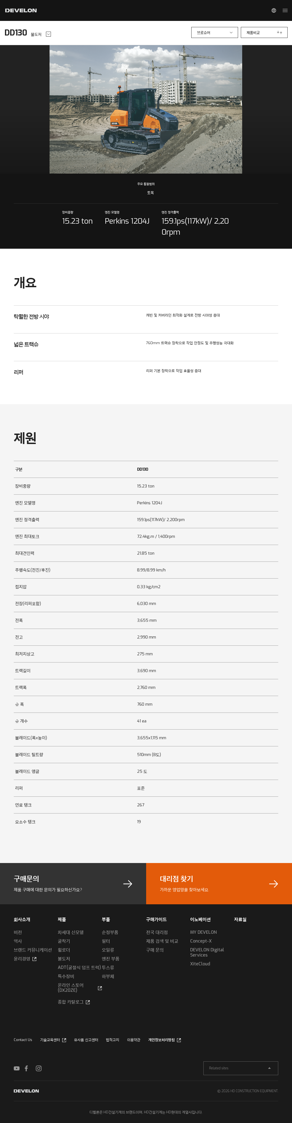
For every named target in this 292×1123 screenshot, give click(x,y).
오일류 (108, 950)
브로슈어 (203, 32)
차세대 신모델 (71, 932)
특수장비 (66, 976)
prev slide (75, 109)
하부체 (108, 976)
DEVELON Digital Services (207, 952)
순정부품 (110, 932)
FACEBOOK (30, 1068)
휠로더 (64, 950)
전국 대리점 (157, 932)
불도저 (64, 959)
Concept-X (201, 941)
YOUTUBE (19, 1068)
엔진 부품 (110, 959)
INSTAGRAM (41, 1068)
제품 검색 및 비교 (162, 941)
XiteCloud (200, 964)
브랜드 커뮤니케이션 (33, 950)
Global (274, 10)
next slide (217, 109)
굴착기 (64, 941)
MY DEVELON (203, 932)
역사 (18, 941)
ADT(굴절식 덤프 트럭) (79, 967)
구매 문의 (155, 950)
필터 (106, 941)
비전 (18, 932)
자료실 (240, 919)
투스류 (108, 967)
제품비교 (253, 32)
